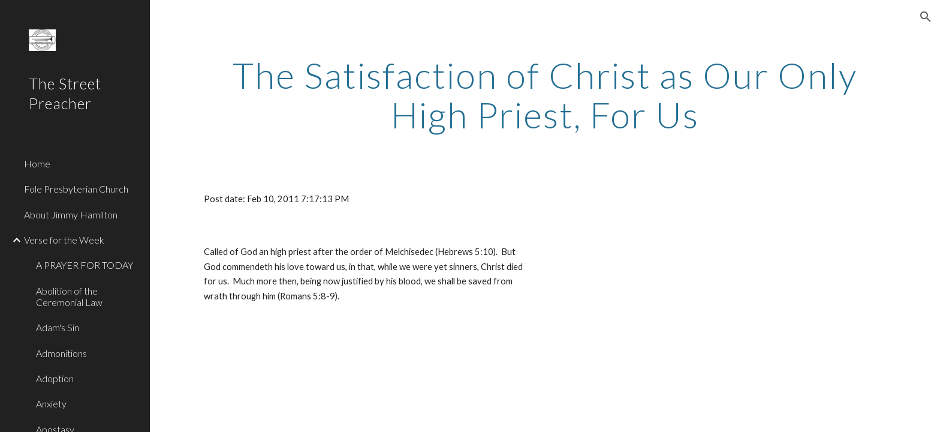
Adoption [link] (55, 378)
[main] (545, 94)
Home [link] (37, 163)
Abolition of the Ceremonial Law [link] (69, 296)
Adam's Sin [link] (57, 327)
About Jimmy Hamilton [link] (71, 214)
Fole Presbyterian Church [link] (76, 188)
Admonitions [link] (61, 353)
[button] (925, 16)
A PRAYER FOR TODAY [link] (84, 265)
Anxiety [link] (51, 403)
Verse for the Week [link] (64, 239)
